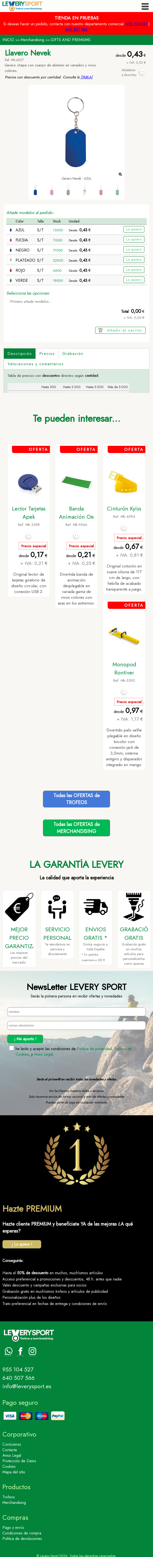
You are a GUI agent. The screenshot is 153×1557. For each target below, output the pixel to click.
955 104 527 (136, 24)
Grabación (72, 353)
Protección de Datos (19, 1458)
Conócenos (11, 1442)
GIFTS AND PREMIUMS (70, 40)
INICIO (8, 40)
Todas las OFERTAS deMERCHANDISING (76, 825)
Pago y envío (13, 1525)
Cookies (9, 1464)
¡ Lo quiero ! (22, 1242)
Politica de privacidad (94, 1046)
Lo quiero (134, 229)
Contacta (9, 1447)
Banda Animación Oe (76, 510)
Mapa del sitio (13, 1469)
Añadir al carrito (124, 330)
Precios (47, 353)
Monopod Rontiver (124, 666)
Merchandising (32, 40)
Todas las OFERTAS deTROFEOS (76, 797)
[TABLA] (87, 77)
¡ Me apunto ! (25, 1036)
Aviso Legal (43, 1051)
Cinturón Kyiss (124, 506)
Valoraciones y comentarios (36, 364)
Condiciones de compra (21, 1530)
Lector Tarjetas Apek (29, 510)
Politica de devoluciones (22, 1536)
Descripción (19, 353)
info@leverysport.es (26, 1384)
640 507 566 (76, 29)
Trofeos (8, 1494)
